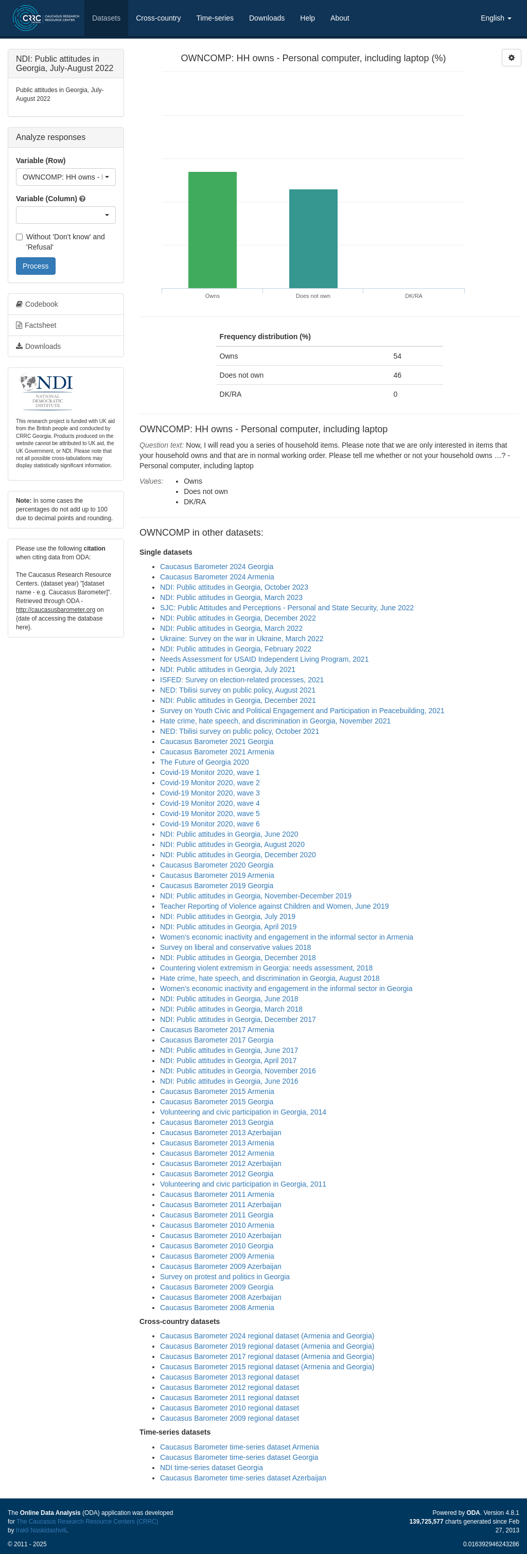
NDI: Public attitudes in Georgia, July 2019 (227, 916)
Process (36, 266)
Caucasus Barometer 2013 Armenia (217, 1143)
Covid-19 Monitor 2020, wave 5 (210, 813)
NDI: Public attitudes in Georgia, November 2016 (238, 1071)
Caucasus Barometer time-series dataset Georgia (239, 1457)
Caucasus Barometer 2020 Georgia (216, 865)
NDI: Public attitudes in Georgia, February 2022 (235, 649)
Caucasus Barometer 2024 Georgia (216, 566)
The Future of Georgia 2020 (204, 762)
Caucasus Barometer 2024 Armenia (217, 577)
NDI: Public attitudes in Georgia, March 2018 (231, 1009)
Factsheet (36, 325)
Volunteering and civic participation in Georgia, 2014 (243, 1112)
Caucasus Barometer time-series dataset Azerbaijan (243, 1478)
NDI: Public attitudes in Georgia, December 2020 (238, 855)
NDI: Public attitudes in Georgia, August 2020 (232, 844)
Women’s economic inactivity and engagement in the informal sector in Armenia (286, 937)
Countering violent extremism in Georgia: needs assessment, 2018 (266, 968)
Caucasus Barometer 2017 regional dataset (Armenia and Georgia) (267, 1356)
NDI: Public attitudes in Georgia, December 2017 (238, 1019)
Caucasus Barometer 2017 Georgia (216, 1040)
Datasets (106, 18)
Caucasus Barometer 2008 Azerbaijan (221, 1297)
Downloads (267, 18)
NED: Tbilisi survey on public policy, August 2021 (237, 690)
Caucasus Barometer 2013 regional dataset (229, 1377)
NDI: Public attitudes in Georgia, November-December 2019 (256, 896)
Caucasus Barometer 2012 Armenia (217, 1153)
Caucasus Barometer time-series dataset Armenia (239, 1447)
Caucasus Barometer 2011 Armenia (217, 1194)
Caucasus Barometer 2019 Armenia (217, 875)
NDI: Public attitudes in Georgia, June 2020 (229, 834)
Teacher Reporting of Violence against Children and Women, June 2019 (274, 906)
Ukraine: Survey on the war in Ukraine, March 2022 (241, 638)
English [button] (496, 18)
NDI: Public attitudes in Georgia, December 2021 (238, 700)
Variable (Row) (40, 160)
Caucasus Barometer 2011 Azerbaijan (221, 1204)
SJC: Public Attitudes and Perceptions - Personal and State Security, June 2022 (287, 608)
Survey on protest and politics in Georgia (225, 1277)
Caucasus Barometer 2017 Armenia (217, 1030)
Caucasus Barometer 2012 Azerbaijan (221, 1163)
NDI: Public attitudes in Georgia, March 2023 (231, 597)
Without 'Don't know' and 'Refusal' (60, 242)
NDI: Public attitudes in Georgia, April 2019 (228, 927)
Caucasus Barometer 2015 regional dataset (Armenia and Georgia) (267, 1367)
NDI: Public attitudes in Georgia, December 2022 (238, 618)
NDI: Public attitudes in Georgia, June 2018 (229, 999)
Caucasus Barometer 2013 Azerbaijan (221, 1132)
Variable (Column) (46, 199)
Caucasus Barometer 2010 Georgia (216, 1246)
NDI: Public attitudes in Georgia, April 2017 (228, 1060)
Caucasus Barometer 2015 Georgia (216, 1102)
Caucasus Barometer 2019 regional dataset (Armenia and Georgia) (267, 1346)
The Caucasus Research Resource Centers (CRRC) (87, 1521)
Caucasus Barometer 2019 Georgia (216, 885)
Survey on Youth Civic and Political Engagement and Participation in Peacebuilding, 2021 (302, 711)
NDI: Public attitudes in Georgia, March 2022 (231, 628)
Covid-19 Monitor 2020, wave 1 (210, 772)
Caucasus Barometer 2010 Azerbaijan (221, 1235)
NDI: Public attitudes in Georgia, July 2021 (227, 669)
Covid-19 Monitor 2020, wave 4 (210, 803)
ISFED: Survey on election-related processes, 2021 (242, 680)
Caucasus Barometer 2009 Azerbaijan (221, 1266)
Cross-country (158, 18)
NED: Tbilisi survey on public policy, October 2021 (239, 731)
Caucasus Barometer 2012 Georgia (216, 1174)
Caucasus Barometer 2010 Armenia (217, 1225)
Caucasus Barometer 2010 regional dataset (229, 1408)
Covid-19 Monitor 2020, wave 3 (210, 793)
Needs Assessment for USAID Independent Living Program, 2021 (264, 659)
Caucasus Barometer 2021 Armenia (217, 752)
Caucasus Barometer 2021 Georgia (216, 741)
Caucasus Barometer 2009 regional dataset (229, 1418)
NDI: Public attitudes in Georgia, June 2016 (229, 1081)
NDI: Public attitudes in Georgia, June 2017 (229, 1050)
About (339, 18)
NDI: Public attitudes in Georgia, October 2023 (234, 587)
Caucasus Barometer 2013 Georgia (216, 1122)
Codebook (37, 304)
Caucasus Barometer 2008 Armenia (217, 1307)
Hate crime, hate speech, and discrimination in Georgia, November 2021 (275, 721)
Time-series (215, 18)
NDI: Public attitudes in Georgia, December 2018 (238, 957)
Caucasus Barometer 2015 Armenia (217, 1091)
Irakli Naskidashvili (41, 1530)
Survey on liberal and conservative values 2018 (235, 947)
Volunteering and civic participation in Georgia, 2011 (243, 1184)
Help (307, 18)
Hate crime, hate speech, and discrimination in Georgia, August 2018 (269, 978)
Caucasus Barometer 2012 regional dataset (229, 1387)
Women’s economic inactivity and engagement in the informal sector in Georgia (286, 988)
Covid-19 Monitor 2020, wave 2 (210, 783)
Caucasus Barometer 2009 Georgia (216, 1287)
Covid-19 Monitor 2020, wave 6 (210, 824)
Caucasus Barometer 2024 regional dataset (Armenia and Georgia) (267, 1336)
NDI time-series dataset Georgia (211, 1467)
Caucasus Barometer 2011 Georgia (216, 1215)
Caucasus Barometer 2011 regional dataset (229, 1397)
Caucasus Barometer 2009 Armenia (217, 1256)
